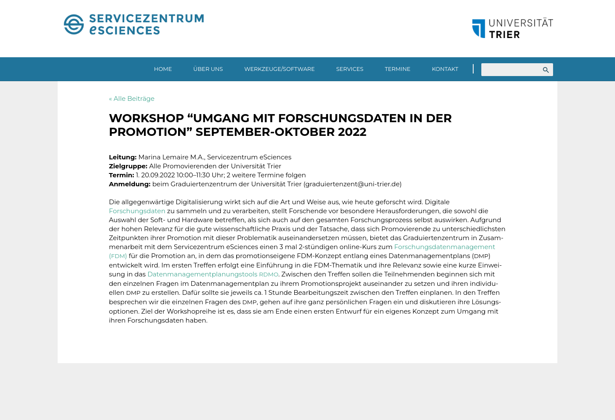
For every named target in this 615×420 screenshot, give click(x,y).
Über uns (208, 69)
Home (163, 69)
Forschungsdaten (137, 211)
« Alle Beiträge (132, 98)
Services (349, 69)
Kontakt (445, 69)
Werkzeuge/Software (279, 69)
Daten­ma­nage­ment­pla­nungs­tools (212, 274)
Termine (397, 69)
